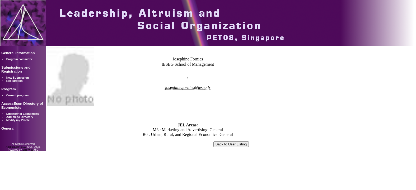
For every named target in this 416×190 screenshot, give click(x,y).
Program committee (19, 59)
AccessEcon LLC (16, 146)
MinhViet (27, 149)
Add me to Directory (19, 116)
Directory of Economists (22, 113)
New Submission (17, 77)
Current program (17, 95)
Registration (14, 80)
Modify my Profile (18, 120)
